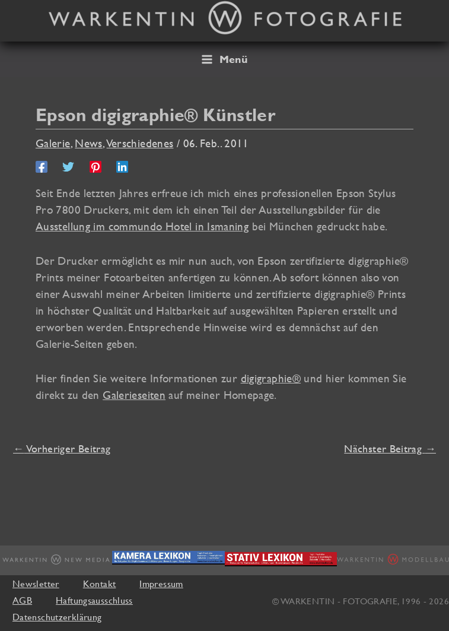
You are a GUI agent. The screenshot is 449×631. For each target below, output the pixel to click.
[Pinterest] (95, 166)
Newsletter (35, 583)
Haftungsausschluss (94, 600)
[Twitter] (68, 166)
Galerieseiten (134, 394)
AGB (22, 600)
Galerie (53, 143)
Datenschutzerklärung (56, 617)
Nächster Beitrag (390, 448)
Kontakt (99, 583)
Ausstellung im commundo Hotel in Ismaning (142, 226)
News (89, 143)
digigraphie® (271, 378)
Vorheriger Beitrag (61, 448)
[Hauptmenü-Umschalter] (224, 59)
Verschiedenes (140, 143)
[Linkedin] (122, 166)
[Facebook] (41, 166)
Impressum (161, 583)
